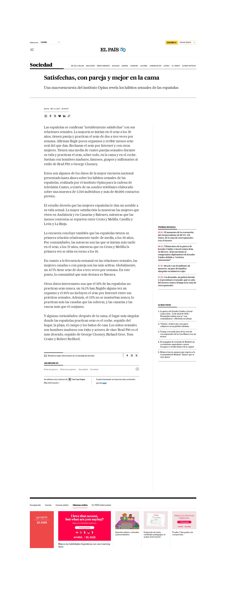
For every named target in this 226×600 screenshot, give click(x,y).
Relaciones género (68, 369)
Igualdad (115, 66)
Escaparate (35, 505)
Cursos (48, 505)
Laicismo (143, 66)
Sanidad (125, 66)
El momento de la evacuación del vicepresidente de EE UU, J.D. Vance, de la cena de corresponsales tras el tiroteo (176, 236)
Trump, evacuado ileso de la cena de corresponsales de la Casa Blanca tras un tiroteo (178, 334)
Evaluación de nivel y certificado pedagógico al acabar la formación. (154, 534)
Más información (52, 383)
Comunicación (155, 66)
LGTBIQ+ (166, 66)
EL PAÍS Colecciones (101, 505)
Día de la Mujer (77, 66)
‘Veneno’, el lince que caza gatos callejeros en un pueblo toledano (174, 325)
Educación (90, 66)
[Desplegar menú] (32, 49)
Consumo (134, 66)
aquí (104, 383)
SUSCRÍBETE (171, 43)
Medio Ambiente (103, 66)
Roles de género (51, 369)
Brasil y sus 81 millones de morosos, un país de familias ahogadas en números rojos (174, 269)
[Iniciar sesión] (187, 43)
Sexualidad (83, 369)
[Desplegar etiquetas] (137, 369)
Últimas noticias (189, 66)
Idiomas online (80, 505)
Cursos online (62, 505)
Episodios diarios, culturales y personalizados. (127, 533)
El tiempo (176, 66)
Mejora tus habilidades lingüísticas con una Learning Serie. (84, 545)
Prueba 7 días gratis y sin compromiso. (182, 533)
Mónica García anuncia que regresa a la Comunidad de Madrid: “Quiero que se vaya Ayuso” (177, 354)
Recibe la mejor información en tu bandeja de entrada (71, 356)
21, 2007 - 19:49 (59, 109)
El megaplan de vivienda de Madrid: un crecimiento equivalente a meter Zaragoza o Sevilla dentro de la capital (177, 344)
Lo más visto (164, 305)
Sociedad (41, 65)
